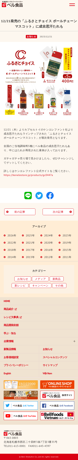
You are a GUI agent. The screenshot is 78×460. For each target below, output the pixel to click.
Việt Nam (47, 373)
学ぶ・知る (10, 333)
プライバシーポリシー (16, 365)
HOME (7, 301)
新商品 (57, 279)
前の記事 (19, 211)
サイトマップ (50, 365)
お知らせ (22, 279)
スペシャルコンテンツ (55, 357)
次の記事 (58, 211)
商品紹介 (8, 309)
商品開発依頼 (11, 325)
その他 (59, 285)
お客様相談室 (11, 357)
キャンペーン (40, 285)
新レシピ (20, 285)
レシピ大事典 (11, 317)
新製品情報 (10, 349)
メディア (40, 279)
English (7, 373)
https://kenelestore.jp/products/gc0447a (28, 175)
